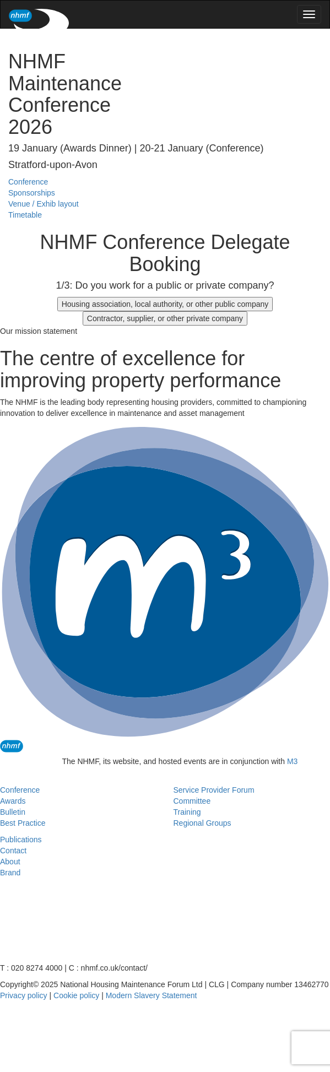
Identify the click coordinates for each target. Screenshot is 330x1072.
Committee (192, 801)
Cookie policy (76, 995)
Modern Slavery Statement (151, 995)
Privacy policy (23, 995)
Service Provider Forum (214, 790)
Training (187, 812)
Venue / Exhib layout (43, 203)
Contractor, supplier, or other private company (165, 318)
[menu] (309, 14)
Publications (21, 839)
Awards (12, 801)
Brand (10, 872)
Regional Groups (202, 823)
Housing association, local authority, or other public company (165, 304)
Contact (13, 850)
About (10, 861)
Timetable (25, 214)
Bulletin (12, 812)
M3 (292, 761)
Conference (28, 181)
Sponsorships (31, 192)
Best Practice (22, 823)
